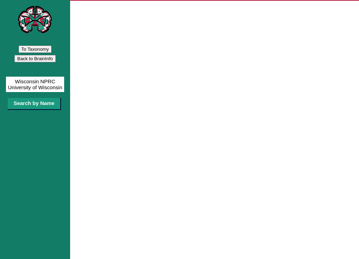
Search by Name (34, 103)
